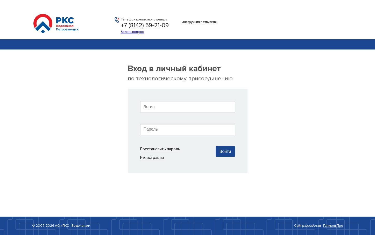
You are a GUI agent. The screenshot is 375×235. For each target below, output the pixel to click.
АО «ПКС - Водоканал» (60, 20)
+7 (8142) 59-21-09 (145, 25)
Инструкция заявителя (199, 22)
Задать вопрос (132, 32)
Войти (225, 151)
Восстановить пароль (160, 149)
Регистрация (152, 157)
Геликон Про (333, 226)
